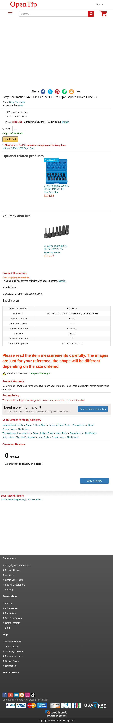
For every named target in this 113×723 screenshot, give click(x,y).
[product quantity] (18, 128)
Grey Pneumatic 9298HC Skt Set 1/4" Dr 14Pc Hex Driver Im (56, 188)
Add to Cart (10, 139)
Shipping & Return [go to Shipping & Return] (14, 651)
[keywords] (53, 14)
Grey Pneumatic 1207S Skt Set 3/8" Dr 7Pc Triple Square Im (55, 249)
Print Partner (11, 608)
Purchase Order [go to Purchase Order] (13, 641)
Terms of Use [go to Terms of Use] (11, 646)
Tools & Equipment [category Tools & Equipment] (25, 437)
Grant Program (12, 623)
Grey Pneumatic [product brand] (17, 102)
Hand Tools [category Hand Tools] (61, 433)
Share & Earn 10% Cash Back (18, 148)
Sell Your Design (13, 618)
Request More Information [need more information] (93, 409)
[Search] (91, 14)
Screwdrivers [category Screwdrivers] (79, 425)
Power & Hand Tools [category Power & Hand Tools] (36, 425)
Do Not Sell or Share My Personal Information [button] (25, 699)
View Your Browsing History (13, 499)
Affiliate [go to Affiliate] (9, 603)
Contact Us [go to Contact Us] (10, 666)
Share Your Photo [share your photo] (14, 580)
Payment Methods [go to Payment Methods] (14, 656)
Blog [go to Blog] (7, 628)
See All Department (9, 14)
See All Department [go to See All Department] (15, 584)
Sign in (99, 4)
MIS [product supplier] (21, 105)
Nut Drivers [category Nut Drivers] (23, 429)
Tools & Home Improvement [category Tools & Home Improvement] (16, 433)
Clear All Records (33, 499)
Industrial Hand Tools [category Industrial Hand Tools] (59, 425)
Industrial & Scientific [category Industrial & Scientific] (12, 425)
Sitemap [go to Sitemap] (9, 589)
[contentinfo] (23, 4)
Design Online (12, 661)
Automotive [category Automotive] (8, 437)
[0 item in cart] (103, 14)
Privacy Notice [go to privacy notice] (12, 570)
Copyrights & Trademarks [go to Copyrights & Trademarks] (18, 565)
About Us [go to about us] (10, 575)
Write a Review (94, 481)
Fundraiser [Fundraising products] (10, 613)
